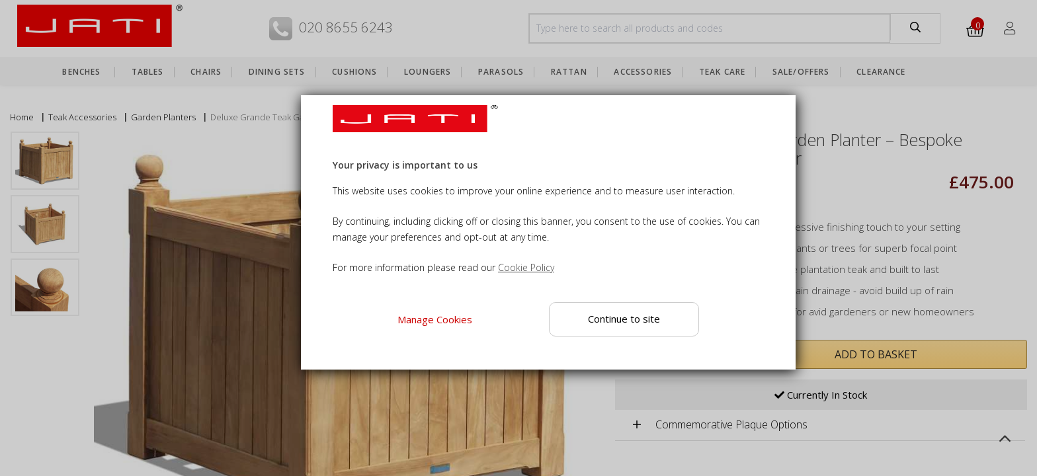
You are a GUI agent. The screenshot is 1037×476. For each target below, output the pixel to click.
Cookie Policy (526, 267)
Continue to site (624, 318)
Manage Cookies (434, 319)
